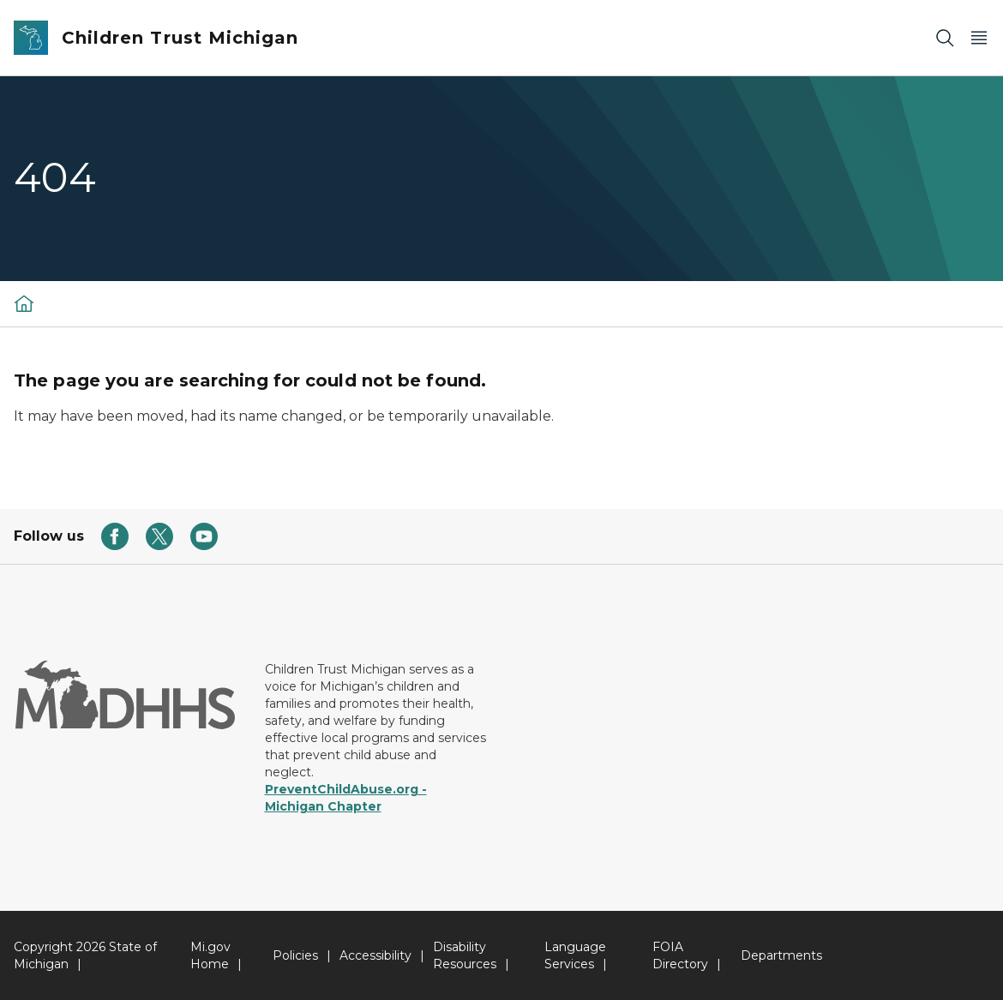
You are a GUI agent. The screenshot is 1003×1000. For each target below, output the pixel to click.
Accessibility (375, 955)
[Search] (944, 38)
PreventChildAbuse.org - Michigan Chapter (346, 797)
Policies (295, 955)
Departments (781, 955)
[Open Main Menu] (979, 38)
